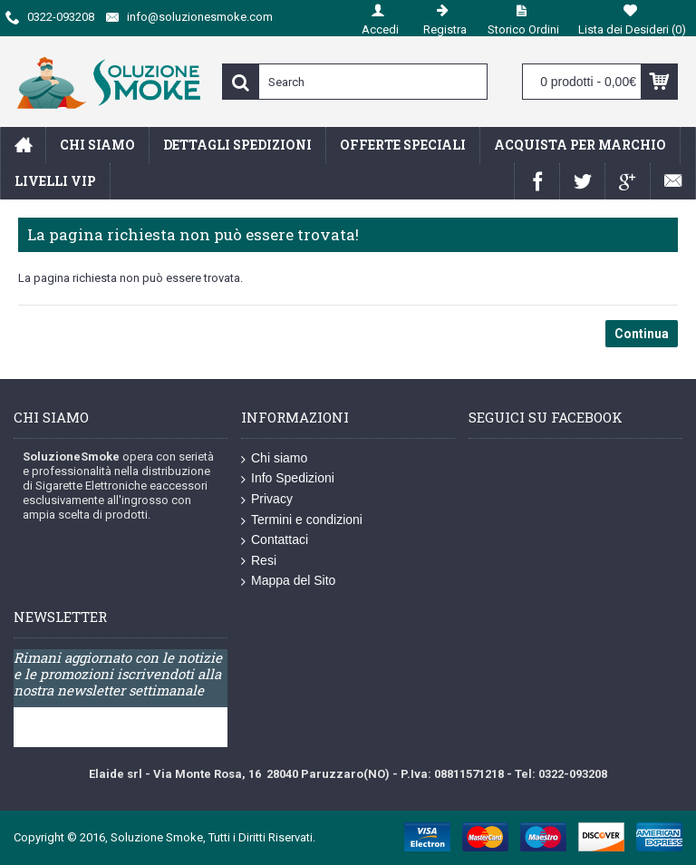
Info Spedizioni (287, 479)
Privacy (267, 499)
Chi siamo (274, 459)
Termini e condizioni (301, 520)
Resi (258, 561)
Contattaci (274, 540)
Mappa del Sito (288, 581)
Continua (641, 333)
